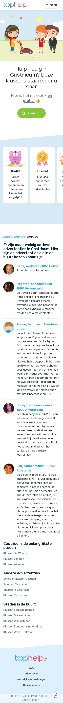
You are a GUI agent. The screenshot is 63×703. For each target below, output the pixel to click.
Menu (51, 5)
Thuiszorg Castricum (16, 589)
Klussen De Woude (15, 553)
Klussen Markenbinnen (17, 615)
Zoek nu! (31, 113)
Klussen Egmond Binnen (18, 609)
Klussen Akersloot (14, 564)
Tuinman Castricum (15, 584)
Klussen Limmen (13, 558)
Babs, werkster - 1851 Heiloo (37, 266)
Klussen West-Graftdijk (17, 632)
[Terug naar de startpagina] (16, 5)
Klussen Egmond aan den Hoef (22, 626)
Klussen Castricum (15, 595)
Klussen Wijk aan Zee (16, 621)
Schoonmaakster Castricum (20, 578)
